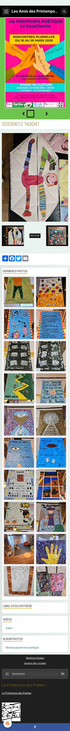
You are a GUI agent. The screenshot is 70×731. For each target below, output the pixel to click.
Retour (35, 235)
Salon (9, 628)
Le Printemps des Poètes (16, 693)
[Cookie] (7, 723)
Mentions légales (35, 658)
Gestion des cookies (35, 663)
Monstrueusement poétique (22, 647)
